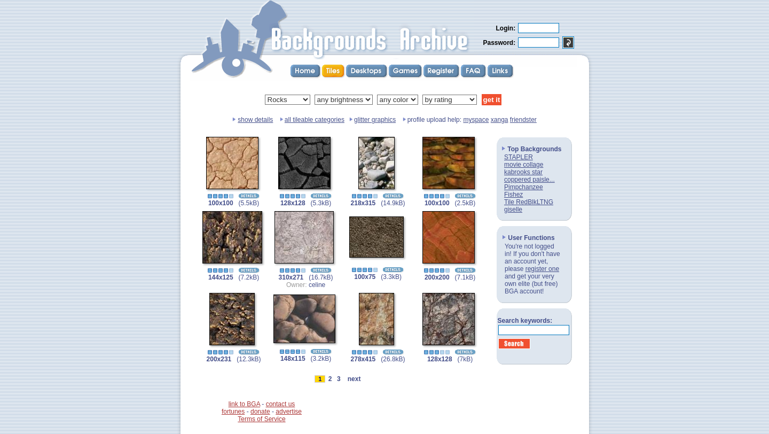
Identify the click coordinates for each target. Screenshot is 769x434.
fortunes (233, 411)
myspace (476, 119)
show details (255, 119)
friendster (523, 119)
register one (542, 269)
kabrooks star (523, 172)
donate (260, 411)
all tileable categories (314, 119)
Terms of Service (261, 419)
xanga (499, 119)
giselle (513, 209)
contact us (280, 404)
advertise (289, 411)
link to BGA (244, 404)
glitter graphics (375, 119)
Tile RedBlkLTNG (528, 202)
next (354, 379)
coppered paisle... (529, 179)
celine (317, 285)
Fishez (513, 194)
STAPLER (518, 157)
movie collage (523, 164)
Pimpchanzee (523, 187)
